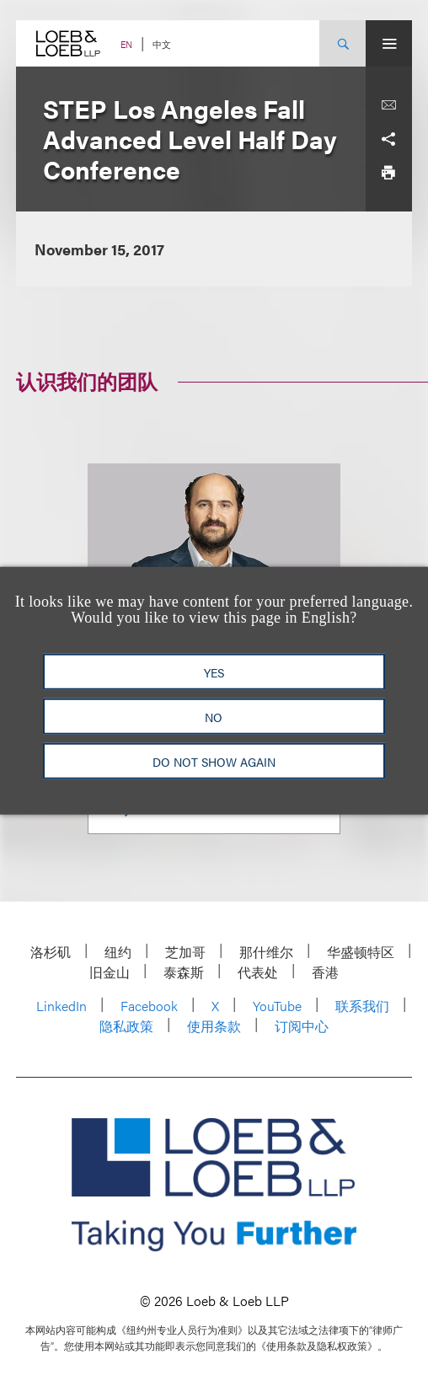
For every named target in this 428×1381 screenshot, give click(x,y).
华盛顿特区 (360, 951)
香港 (325, 972)
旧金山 (109, 972)
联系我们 (362, 1005)
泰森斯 (183, 972)
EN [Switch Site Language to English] (126, 44)
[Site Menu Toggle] (389, 43)
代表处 (258, 972)
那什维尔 (266, 951)
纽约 (117, 951)
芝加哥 (185, 951)
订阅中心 (302, 1026)
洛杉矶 (50, 951)
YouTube (277, 1005)
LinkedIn (61, 1005)
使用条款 (214, 1026)
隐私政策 (126, 1026)
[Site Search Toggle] (342, 43)
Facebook (149, 1005)
